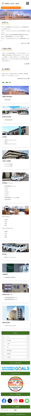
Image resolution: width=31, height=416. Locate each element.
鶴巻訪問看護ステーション (10, 186)
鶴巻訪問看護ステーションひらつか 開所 (14, 36)
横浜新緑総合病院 (9, 119)
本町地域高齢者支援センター (11, 297)
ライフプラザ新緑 (9, 163)
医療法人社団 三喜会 (14, 414)
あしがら (7, 187)
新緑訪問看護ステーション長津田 (12, 197)
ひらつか (7, 195)
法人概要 (26, 63)
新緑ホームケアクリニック (10, 139)
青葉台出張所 (8, 199)
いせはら (7, 191)
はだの (6, 189)
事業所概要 (9, 350)
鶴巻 (6, 225)
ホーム (8, 336)
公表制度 (9, 357)
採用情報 (9, 353)
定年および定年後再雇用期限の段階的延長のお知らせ (17, 34)
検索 (15, 410)
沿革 (8, 347)
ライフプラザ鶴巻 (9, 165)
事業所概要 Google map (23, 78)
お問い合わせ (16, 7)
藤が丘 (6, 141)
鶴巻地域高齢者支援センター (11, 299)
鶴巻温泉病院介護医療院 (10, 277)
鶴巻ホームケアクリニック (10, 143)
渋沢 (6, 223)
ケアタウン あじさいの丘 (10, 325)
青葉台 (6, 219)
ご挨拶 (8, 343)
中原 (6, 221)
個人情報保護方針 (6, 7)
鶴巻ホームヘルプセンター (10, 257)
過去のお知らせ (25, 43)
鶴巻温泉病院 (8, 99)
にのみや (7, 193)
